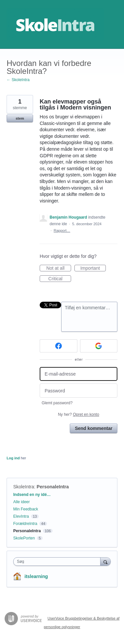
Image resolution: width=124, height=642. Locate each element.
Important (93, 268)
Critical (59, 279)
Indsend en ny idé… (32, 494)
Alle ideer (21, 502)
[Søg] (105, 561)
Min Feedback (25, 509)
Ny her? (78, 414)
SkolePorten (24, 538)
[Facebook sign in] (58, 345)
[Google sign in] (99, 345)
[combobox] (58, 561)
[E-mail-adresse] (78, 374)
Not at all (58, 268)
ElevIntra (21, 516)
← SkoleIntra (18, 79)
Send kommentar (93, 428)
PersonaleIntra (53, 486)
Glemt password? (57, 403)
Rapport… (62, 230)
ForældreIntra (25, 523)
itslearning (36, 576)
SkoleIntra (23, 486)
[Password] (78, 390)
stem (20, 118)
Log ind (13, 458)
